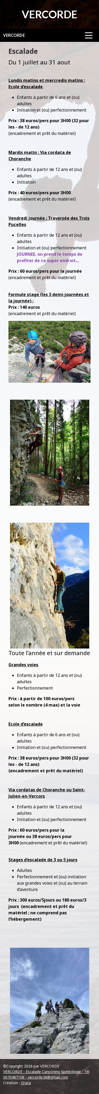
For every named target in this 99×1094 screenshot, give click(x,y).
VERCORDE (14, 35)
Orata (26, 1082)
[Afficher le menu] (89, 35)
